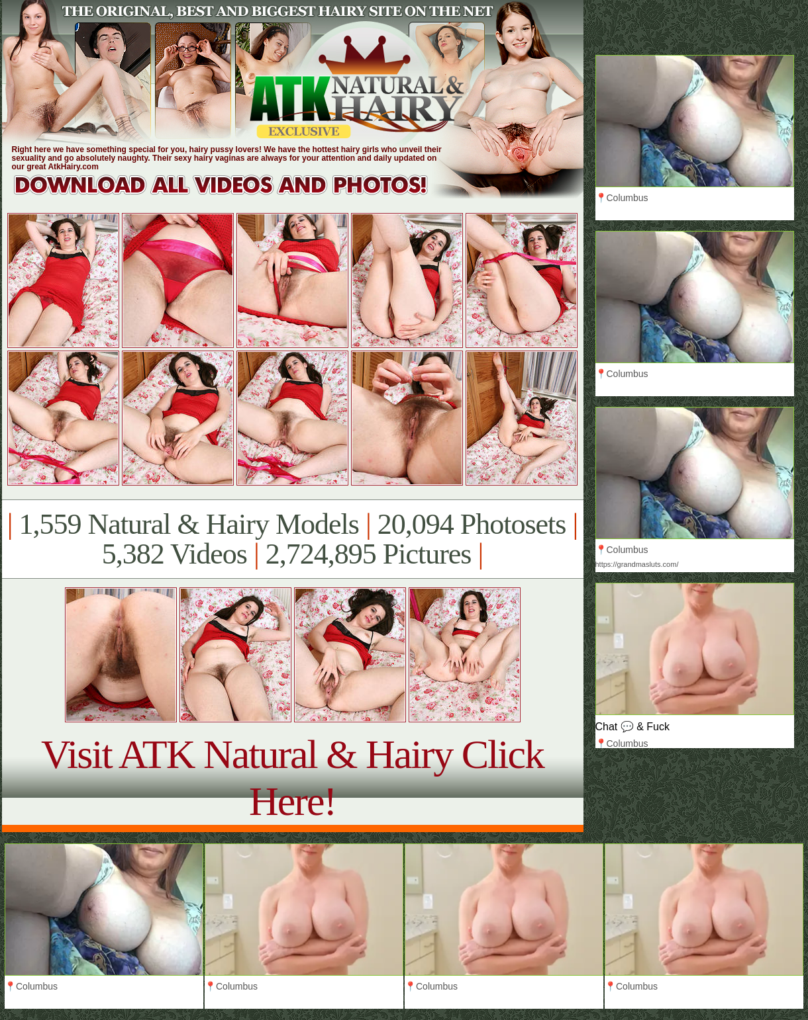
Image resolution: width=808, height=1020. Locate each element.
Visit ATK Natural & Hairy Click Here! (292, 778)
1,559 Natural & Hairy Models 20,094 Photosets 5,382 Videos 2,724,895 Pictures (292, 539)
